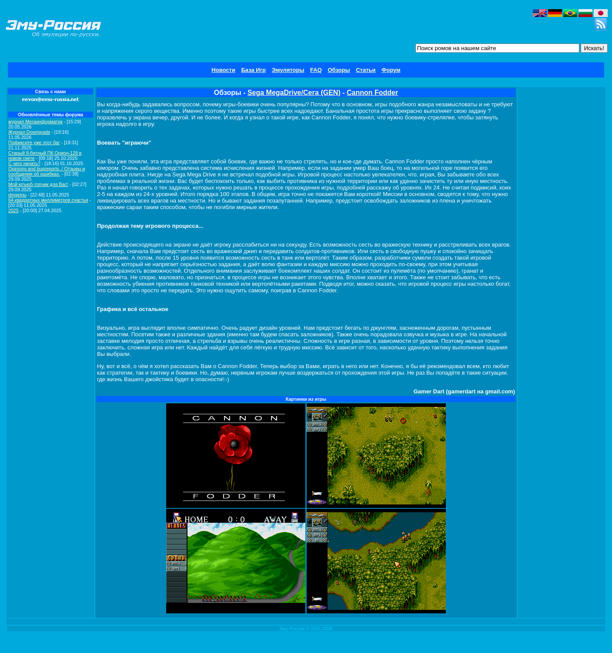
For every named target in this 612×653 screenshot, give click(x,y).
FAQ (316, 70)
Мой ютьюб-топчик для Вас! (38, 184)
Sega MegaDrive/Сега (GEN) (294, 92)
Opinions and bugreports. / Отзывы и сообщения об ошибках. (46, 171)
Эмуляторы (288, 70)
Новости (223, 70)
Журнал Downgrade (29, 132)
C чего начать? (24, 163)
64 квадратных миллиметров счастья (48, 200)
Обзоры (339, 70)
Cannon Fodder (372, 92)
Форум (390, 70)
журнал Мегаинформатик (35, 121)
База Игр (253, 70)
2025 (13, 210)
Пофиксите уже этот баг (34, 142)
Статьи (365, 70)
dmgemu (17, 194)
